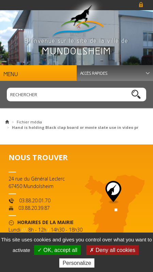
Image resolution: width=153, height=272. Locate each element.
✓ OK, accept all (57, 250)
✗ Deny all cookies (112, 250)
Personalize (77, 263)
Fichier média (29, 121)
